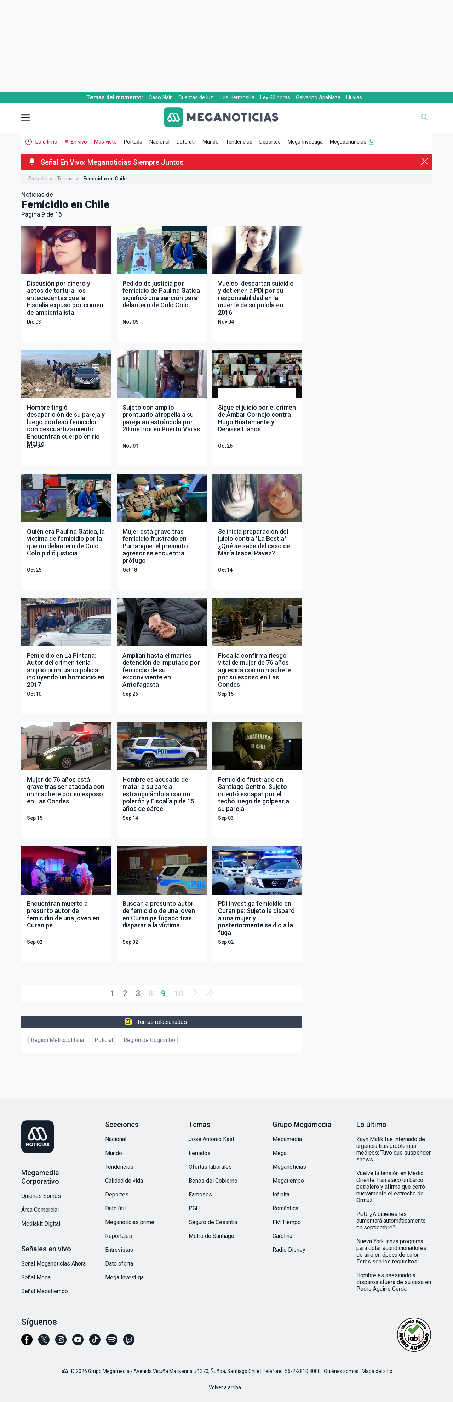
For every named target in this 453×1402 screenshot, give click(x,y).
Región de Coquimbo (149, 1040)
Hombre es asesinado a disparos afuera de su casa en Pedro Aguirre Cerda (393, 1282)
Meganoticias (289, 1166)
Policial (103, 1040)
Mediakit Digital (40, 1223)
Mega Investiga (305, 142)
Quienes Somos (41, 1196)
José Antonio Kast (211, 1139)
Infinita (281, 1194)
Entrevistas (119, 1249)
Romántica (285, 1208)
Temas (65, 178)
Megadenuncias (348, 142)
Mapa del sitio (377, 1371)
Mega (280, 1153)
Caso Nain (161, 97)
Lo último (46, 142)
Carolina (282, 1236)
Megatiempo (288, 1180)
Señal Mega (36, 1277)
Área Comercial (40, 1209)
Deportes (270, 142)
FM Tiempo (287, 1222)
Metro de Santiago (211, 1236)
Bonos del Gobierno (213, 1180)
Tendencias (239, 142)
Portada (133, 142)
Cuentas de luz (195, 97)
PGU (194, 1208)
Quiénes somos (341, 1371)
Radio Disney (289, 1249)
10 (179, 993)
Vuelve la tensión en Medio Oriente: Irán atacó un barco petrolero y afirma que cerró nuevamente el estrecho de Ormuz (390, 1187)
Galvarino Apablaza (318, 97)
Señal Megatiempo (44, 1291)
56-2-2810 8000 (303, 1371)
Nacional (159, 142)
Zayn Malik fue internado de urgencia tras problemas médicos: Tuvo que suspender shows (393, 1149)
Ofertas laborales (210, 1166)
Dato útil (186, 142)
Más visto (105, 142)
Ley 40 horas (275, 97)
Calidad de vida (124, 1180)
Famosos (200, 1194)
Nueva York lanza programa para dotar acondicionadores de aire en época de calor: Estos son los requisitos (391, 1251)
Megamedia (287, 1139)
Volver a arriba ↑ (227, 1387)
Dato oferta (119, 1263)
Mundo (211, 142)
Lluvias (354, 97)
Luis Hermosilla (236, 97)
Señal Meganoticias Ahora (53, 1263)
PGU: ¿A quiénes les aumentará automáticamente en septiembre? (391, 1221)
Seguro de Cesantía (213, 1222)
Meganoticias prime (129, 1222)
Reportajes (118, 1236)
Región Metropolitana (57, 1040)
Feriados (200, 1153)
